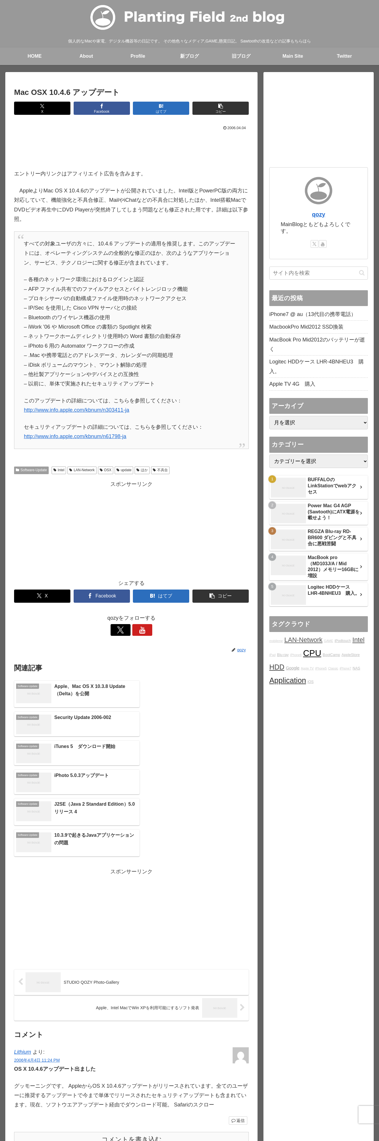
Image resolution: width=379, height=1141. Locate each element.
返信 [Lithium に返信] (238, 1031)
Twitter (272, 1108)
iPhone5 (320, 668)
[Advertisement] (131, 148)
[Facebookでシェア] (102, 108)
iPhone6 (296, 655)
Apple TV (307, 668)
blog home (71, 1108)
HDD (276, 667)
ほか (142, 470)
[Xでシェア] (42, 108)
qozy (318, 214)
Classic (333, 668)
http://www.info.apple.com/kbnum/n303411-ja (76, 410)
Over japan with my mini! (189, 1108)
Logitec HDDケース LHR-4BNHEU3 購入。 (316, 366)
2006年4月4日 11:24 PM (37, 971)
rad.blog (153, 1108)
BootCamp (331, 655)
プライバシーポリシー (327, 1108)
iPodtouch (343, 641)
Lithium (22, 963)
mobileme (276, 641)
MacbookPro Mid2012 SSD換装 (306, 327)
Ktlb (256, 1108)
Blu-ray (283, 655)
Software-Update (31, 470)
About (92, 1108)
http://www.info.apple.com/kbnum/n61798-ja (75, 436)
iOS (310, 682)
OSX (105, 470)
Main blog (131, 1108)
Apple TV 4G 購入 (292, 384)
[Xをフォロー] (125, 630)
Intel (58, 470)
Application (287, 680)
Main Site (47, 1108)
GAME (328, 641)
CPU (312, 653)
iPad (272, 655)
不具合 (160, 470)
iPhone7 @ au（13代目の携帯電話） (312, 314)
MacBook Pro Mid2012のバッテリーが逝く (317, 344)
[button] (220, 108)
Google (292, 668)
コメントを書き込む (131, 1050)
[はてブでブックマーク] (161, 108)
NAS (356, 668)
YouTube (292, 1108)
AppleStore (350, 655)
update (124, 470)
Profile (110, 1108)
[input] (318, 273)
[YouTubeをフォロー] (138, 630)
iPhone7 (345, 668)
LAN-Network (81, 470)
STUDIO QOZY (232, 1108)
